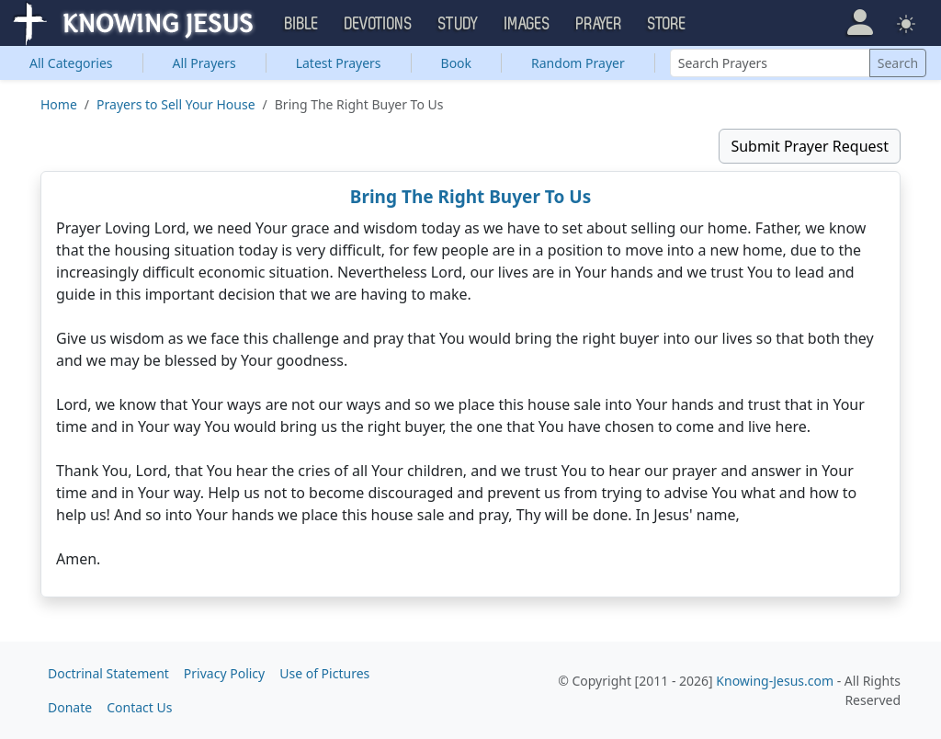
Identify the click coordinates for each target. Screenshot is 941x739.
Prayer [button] (599, 24)
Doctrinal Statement (108, 673)
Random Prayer (578, 63)
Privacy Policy (224, 673)
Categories (71, 63)
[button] (860, 22)
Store (667, 24)
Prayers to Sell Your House (175, 104)
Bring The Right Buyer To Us (470, 197)
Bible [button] (302, 24)
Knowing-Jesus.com (774, 680)
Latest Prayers (338, 63)
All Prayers (204, 63)
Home (58, 104)
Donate (70, 707)
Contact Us (139, 707)
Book (456, 63)
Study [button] (458, 24)
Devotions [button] (379, 24)
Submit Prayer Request (810, 146)
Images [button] (527, 24)
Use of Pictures (324, 673)
